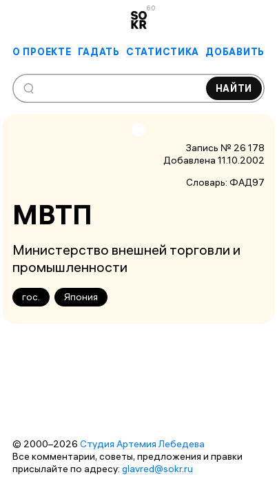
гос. (31, 297)
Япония (81, 297)
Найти (234, 88)
